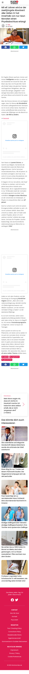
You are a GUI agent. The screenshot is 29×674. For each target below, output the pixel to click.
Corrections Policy (14, 632)
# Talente (5, 357)
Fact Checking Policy (14, 628)
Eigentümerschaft (14, 638)
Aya (9, 24)
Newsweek (6, 118)
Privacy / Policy (14, 653)
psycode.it (14, 620)
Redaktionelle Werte (14, 635)
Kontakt (14, 616)
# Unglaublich (14, 357)
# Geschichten (7, 360)
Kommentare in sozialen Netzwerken (14, 641)
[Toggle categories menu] (2, 2)
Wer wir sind (14, 613)
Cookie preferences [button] (14, 657)
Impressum (14, 650)
